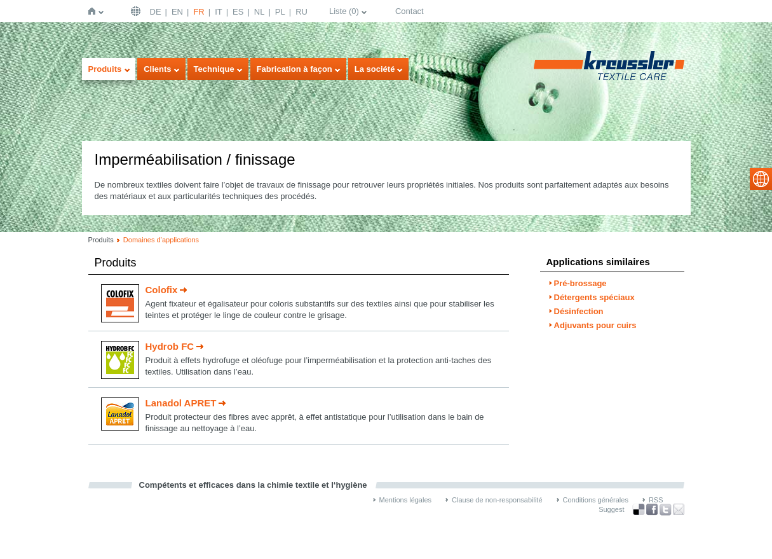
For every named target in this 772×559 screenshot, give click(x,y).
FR (198, 12)
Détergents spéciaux (594, 297)
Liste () (344, 11)
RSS (656, 500)
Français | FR (137, 11)
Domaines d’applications (161, 240)
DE (155, 12)
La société (375, 69)
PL (280, 12)
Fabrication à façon (294, 69)
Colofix (162, 289)
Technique (214, 69)
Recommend (678, 509)
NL (259, 12)
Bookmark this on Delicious (638, 509)
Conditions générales (595, 500)
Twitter (665, 510)
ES (238, 12)
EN (177, 12)
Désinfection (579, 311)
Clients (157, 69)
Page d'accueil (94, 11)
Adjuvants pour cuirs (595, 325)
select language (761, 179)
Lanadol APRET (181, 402)
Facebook (652, 510)
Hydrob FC (170, 346)
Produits (105, 69)
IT (218, 12)
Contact (409, 11)
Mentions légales (405, 500)
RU (301, 12)
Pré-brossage (580, 283)
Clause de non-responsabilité (497, 500)
